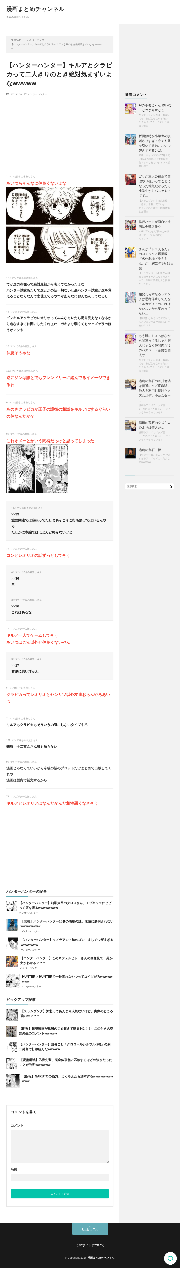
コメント (17, 1125)
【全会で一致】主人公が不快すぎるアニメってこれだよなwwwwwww (154, 458)
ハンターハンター (37, 94)
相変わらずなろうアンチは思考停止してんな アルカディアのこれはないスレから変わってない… (155, 304)
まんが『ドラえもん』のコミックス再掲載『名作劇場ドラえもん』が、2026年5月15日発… (156, 258)
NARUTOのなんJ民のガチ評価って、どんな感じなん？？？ (154, 235)
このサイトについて (90, 1245)
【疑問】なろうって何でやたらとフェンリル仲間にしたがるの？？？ (154, 322)
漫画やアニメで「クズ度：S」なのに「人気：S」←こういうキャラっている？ (155, 409)
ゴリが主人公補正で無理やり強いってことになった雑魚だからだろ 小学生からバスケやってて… (155, 186)
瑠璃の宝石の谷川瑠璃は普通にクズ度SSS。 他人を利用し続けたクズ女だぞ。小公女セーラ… (155, 390)
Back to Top (90, 1229)
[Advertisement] (60, 129)
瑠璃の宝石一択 (150, 450)
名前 (14, 1169)
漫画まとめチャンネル (35, 9)
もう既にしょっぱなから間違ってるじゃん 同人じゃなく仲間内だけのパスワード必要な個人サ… (155, 345)
